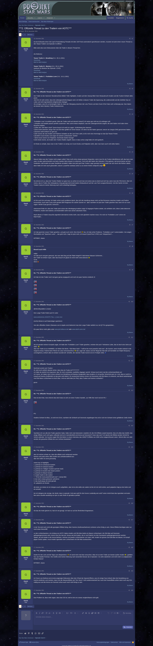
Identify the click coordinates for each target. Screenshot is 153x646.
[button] (34, 18)
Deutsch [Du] (34, 642)
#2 (132, 88)
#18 (132, 547)
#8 (132, 246)
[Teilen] (130, 39)
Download (37, 60)
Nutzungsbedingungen (103, 642)
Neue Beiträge (23, 21)
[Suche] (130, 18)
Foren (22, 18)
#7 (132, 225)
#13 (132, 390)
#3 (132, 114)
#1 (132, 38)
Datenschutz (114, 642)
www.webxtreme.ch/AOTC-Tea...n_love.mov (48, 317)
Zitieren (131, 83)
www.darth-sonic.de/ (78, 329)
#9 (132, 269)
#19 (132, 571)
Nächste (29, 34)
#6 (132, 193)
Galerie (40, 18)
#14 (132, 425)
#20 (132, 590)
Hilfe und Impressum (125, 642)
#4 (132, 152)
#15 (132, 447)
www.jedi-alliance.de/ (61, 329)
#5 (132, 173)
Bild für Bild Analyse (40, 62)
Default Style (23, 642)
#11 (132, 337)
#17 (132, 519)
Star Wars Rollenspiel (47, 21)
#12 (132, 360)
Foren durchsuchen (34, 21)
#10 (132, 301)
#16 (132, 503)
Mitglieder (50, 18)
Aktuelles (30, 18)
